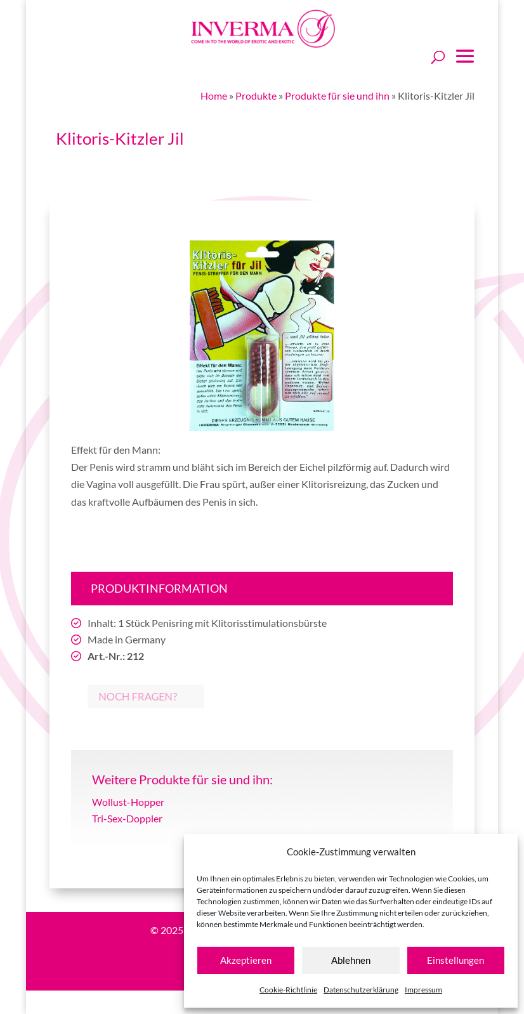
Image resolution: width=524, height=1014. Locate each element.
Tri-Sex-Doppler (127, 818)
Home (213, 95)
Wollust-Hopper (128, 802)
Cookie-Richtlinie (288, 989)
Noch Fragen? (125, 696)
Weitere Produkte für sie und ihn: (182, 779)
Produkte (256, 95)
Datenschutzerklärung (361, 989)
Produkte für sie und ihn (337, 95)
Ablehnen (350, 960)
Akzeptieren (246, 960)
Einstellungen (455, 960)
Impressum (423, 989)
